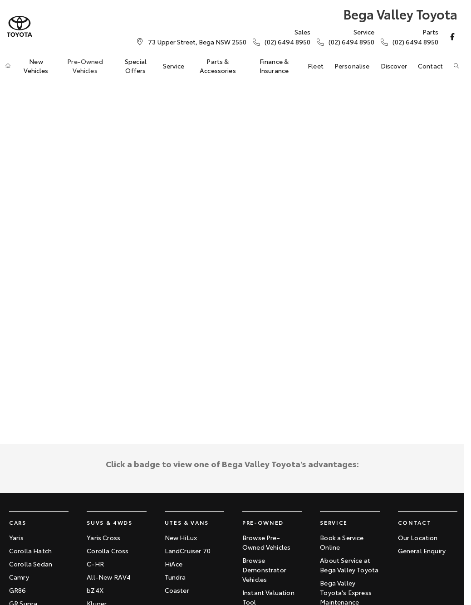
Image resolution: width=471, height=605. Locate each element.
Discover (394, 65)
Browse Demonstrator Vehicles (264, 570)
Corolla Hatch (30, 550)
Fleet (316, 65)
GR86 (17, 590)
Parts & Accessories (218, 66)
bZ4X (95, 590)
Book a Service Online (341, 542)
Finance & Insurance (274, 66)
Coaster (177, 590)
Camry (19, 576)
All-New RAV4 (109, 576)
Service (173, 65)
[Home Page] (19, 26)
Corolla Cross (107, 550)
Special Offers (136, 66)
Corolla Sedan (30, 563)
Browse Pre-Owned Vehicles (266, 542)
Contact (430, 65)
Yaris (16, 537)
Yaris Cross (103, 537)
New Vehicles (36, 66)
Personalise (352, 65)
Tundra (175, 576)
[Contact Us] (197, 41)
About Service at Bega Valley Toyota (349, 565)
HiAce (174, 563)
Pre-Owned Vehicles (85, 66)
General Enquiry (422, 550)
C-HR (95, 563)
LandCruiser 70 (188, 550)
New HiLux (181, 537)
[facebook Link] (452, 37)
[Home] (8, 66)
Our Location (418, 537)
